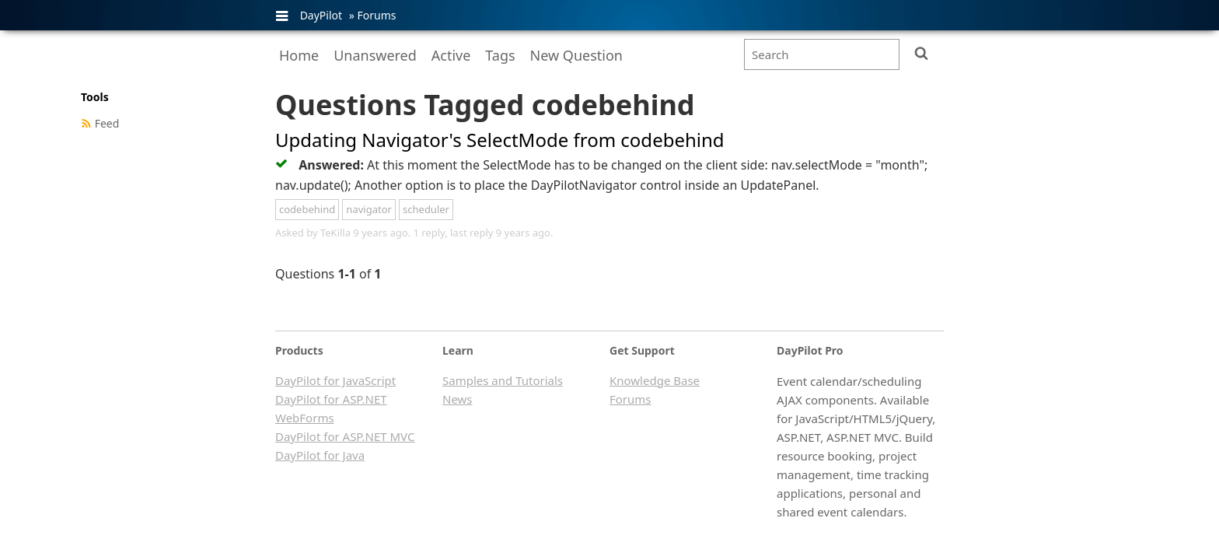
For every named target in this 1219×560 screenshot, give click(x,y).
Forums (376, 15)
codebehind (307, 209)
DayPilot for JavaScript (335, 380)
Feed (107, 123)
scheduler (426, 209)
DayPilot (321, 15)
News (457, 399)
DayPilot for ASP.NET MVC (344, 436)
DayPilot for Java (320, 455)
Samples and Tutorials (502, 380)
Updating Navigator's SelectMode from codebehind (500, 139)
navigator (369, 209)
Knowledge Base (655, 380)
